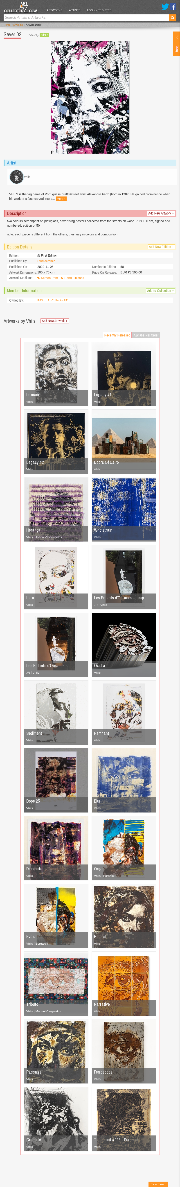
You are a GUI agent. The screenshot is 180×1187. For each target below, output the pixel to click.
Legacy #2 (35, 464)
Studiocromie (46, 262)
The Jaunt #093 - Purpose (117, 1141)
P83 (40, 302)
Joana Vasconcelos (49, 538)
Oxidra (99, 667)
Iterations (34, 599)
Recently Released (117, 336)
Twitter (165, 6)
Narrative (102, 1006)
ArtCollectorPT (58, 302)
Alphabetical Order (146, 336)
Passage (34, 1073)
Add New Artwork (161, 214)
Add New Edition (161, 248)
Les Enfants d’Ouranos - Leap (120, 599)
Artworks (56, 10)
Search (172, 17)
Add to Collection (160, 292)
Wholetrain (103, 531)
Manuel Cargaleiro (48, 1013)
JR (96, 606)
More (61, 200)
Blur (97, 802)
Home (7, 25)
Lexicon (32, 396)
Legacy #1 (103, 396)
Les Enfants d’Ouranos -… (49, 667)
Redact (100, 938)
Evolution (34, 938)
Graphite (33, 1141)
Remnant (102, 735)
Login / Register (101, 10)
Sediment (34, 735)
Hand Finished (75, 279)
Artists (76, 10)
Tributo (32, 1006)
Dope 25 (33, 802)
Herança (33, 531)
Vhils (29, 403)
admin (44, 35)
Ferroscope (104, 1073)
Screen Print (49, 279)
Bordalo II (110, 877)
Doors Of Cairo (107, 464)
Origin (99, 870)
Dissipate (34, 870)
